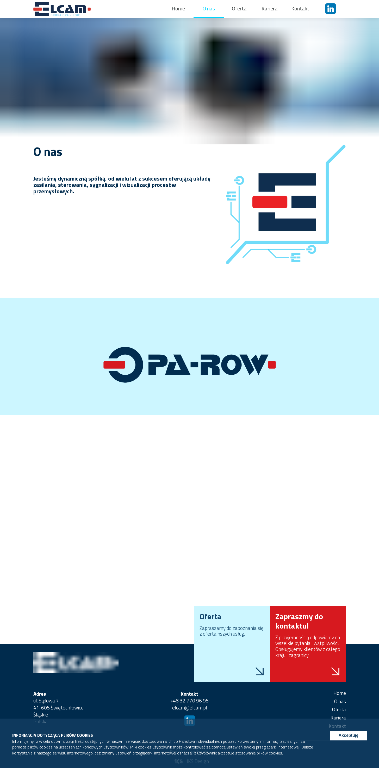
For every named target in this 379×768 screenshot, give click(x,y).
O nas (209, 8)
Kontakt (300, 8)
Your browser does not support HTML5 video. (189, 510)
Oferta (239, 8)
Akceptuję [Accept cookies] (348, 735)
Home (178, 8)
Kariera (270, 8)
